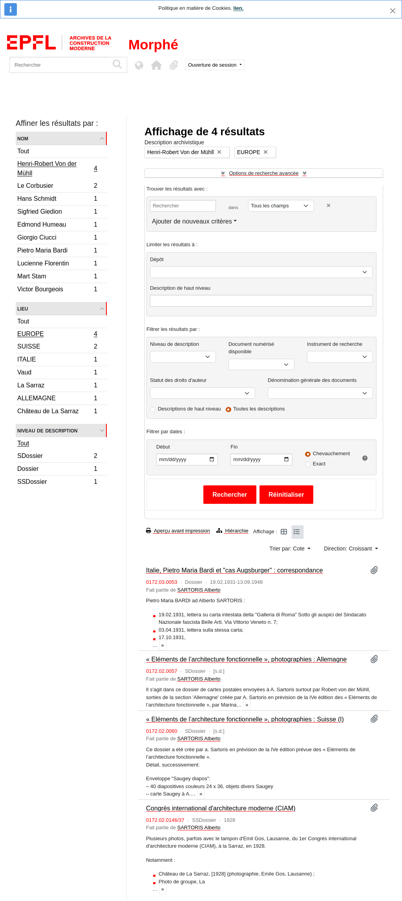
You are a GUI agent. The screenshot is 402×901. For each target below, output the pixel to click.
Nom (22, 138)
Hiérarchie (232, 531)
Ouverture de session (213, 65)
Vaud (57, 373)
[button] (156, 65)
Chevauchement (331, 453)
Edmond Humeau (57, 225)
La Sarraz (57, 386)
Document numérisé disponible (251, 348)
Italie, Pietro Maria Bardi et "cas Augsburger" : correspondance (234, 570)
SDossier (57, 457)
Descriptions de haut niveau (189, 409)
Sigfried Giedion (57, 212)
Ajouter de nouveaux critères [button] (192, 221)
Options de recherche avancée (263, 173)
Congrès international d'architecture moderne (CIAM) (221, 808)
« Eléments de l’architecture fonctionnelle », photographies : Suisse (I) (245, 719)
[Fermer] (393, 10)
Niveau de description (47, 430)
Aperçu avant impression (178, 531)
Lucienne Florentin (57, 264)
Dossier (57, 470)
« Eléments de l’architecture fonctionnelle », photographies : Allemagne (246, 659)
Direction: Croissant (348, 548)
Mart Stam (57, 277)
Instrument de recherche (334, 344)
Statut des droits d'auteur (178, 380)
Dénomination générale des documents (312, 380)
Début (163, 447)
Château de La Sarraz (57, 412)
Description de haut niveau (180, 288)
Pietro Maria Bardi (57, 251)
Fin (234, 447)
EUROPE (57, 334)
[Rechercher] (59, 65)
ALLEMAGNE (57, 399)
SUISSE (57, 347)
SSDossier (57, 482)
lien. (238, 8)
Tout (23, 151)
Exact (319, 464)
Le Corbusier (57, 187)
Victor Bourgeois (57, 290)
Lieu (22, 308)
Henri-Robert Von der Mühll (57, 168)
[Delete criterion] (329, 206)
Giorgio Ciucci (57, 238)
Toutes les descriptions (259, 409)
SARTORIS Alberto (198, 590)
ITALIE (57, 360)
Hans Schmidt (57, 199)
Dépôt (157, 259)
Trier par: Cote (287, 548)
